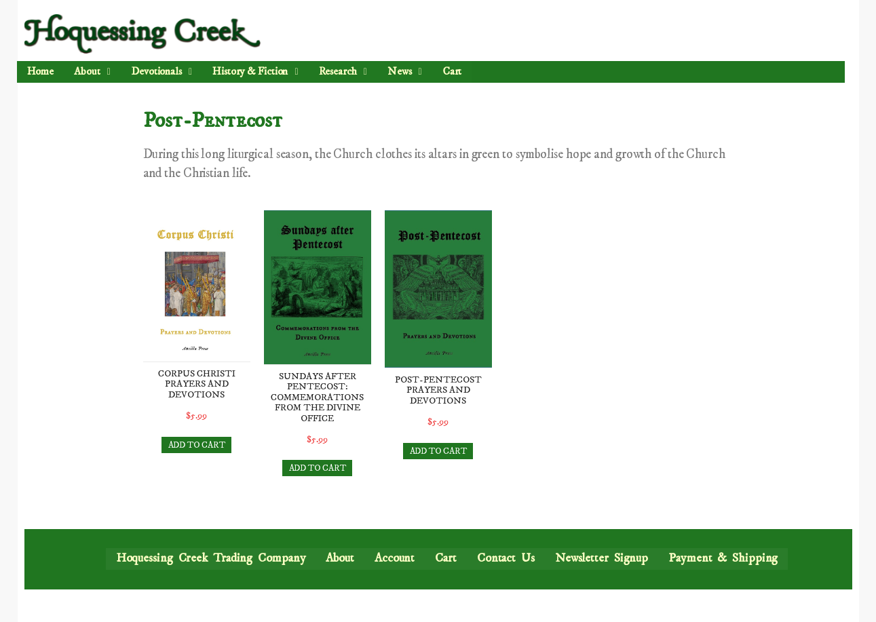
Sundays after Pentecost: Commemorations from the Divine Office (317, 397)
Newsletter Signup (601, 558)
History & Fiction (255, 71)
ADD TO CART (196, 445)
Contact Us (506, 558)
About (92, 71)
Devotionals (161, 71)
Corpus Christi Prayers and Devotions (196, 384)
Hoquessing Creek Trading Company (211, 558)
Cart (451, 71)
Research (342, 71)
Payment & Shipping (723, 558)
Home (40, 71)
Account (395, 558)
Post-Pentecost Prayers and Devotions (438, 390)
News (404, 71)
